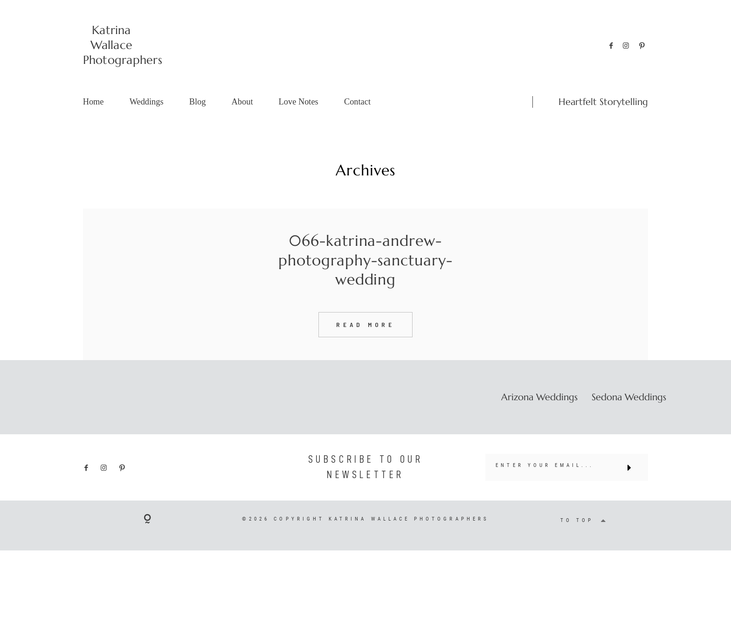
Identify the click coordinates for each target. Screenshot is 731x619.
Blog (197, 101)
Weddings (147, 101)
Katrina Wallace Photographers (111, 45)
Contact (357, 101)
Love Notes (298, 101)
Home (93, 101)
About (242, 101)
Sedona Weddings (629, 412)
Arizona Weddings (539, 412)
